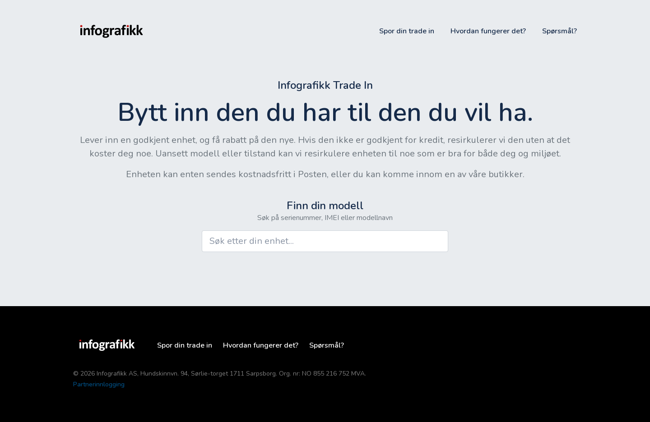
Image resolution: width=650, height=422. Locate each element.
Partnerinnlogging (99, 384)
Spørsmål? (559, 31)
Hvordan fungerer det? (488, 31)
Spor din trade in (406, 31)
